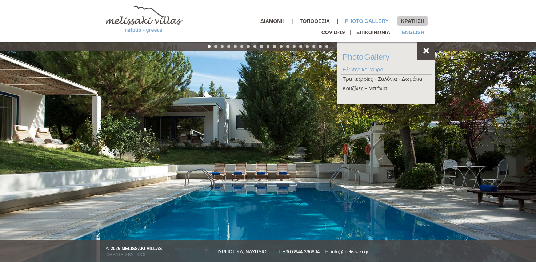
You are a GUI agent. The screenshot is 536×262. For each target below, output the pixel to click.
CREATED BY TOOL (126, 254)
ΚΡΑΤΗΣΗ (412, 21)
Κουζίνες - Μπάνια (365, 88)
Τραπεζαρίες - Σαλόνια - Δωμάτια (382, 79)
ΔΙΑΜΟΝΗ (272, 21)
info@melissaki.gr (349, 251)
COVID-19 (333, 32)
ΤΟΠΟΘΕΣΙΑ (315, 21)
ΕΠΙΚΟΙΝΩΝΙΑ (373, 32)
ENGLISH (413, 32)
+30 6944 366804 (301, 251)
